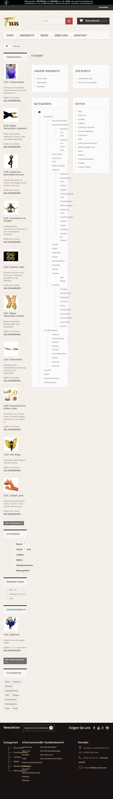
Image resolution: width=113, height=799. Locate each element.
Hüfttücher (56, 253)
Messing (55, 362)
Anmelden (103, 7)
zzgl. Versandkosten (12, 100)
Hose (7, 708)
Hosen (55, 248)
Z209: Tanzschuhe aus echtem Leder (15, 407)
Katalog (81, 123)
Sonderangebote (16, 609)
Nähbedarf (64, 297)
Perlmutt (55, 366)
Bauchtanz (21, 544)
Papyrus (55, 334)
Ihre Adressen (46, 755)
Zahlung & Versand (16, 594)
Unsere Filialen (84, 167)
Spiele (55, 358)
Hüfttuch (17, 682)
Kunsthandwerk (21, 549)
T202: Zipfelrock (11, 634)
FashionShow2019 (86, 159)
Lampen (20, 555)
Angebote (27, 35)
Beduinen (64, 174)
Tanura (63, 225)
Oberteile (56, 265)
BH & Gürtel (57, 154)
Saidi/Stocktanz (67, 217)
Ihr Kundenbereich (52, 742)
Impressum (83, 135)
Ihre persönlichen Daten (51, 758)
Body (15, 708)
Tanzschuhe (65, 314)
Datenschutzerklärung (87, 143)
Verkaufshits (13, 57)
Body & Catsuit (58, 166)
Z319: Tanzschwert (13, 359)
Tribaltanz (64, 229)
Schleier (55, 273)
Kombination (11, 699)
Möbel (19, 560)
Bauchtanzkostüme (60, 125)
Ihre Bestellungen (48, 747)
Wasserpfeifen (21, 570)
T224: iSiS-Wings (12, 454)
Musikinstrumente (21, 565)
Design (16, 695)
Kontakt (80, 35)
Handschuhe (65, 293)
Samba (63, 221)
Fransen (63, 289)
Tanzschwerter (66, 318)
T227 (7, 695)
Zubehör (55, 285)
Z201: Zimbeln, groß (13, 495)
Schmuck (64, 301)
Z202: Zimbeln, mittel (14, 267)
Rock (7, 682)
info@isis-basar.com (97, 768)
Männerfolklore (66, 205)
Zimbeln (63, 326)
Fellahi (63, 185)
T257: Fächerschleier (14, 82)
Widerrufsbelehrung (86, 147)
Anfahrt (81, 155)
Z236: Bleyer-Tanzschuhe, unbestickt (15, 127)
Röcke (55, 269)
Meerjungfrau (11, 704)
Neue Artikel (41, 78)
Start (80, 111)
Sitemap (25, 780)
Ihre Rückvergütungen (50, 751)
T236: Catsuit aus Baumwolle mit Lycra (14, 173)
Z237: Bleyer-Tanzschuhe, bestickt (14, 314)
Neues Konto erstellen (87, 82)
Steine (63, 305)
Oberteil (8, 686)
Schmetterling (11, 691)
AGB (10, 598)
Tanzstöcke (65, 322)
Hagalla (63, 190)
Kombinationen (58, 261)
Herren (55, 244)
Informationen (15, 581)
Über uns (61, 35)
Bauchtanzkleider (59, 121)
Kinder (55, 257)
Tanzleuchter (65, 310)
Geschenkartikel (59, 353)
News (44, 35)
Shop (10, 35)
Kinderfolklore (66, 201)
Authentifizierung (85, 78)
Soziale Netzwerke (86, 131)
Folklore (55, 170)
